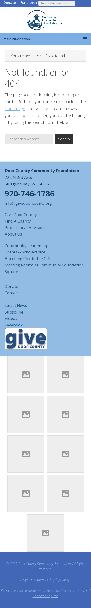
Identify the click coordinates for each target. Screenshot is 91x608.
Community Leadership (26, 245)
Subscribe (14, 312)
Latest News (16, 305)
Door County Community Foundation (45, 20)
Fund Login (29, 2)
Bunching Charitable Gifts (28, 258)
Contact (28, 8)
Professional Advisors (25, 227)
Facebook (14, 325)
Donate (10, 2)
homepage (15, 108)
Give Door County (21, 214)
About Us (13, 234)
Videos (11, 318)
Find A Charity (18, 221)
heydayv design (60, 579)
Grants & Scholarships (25, 252)
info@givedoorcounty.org (28, 203)
